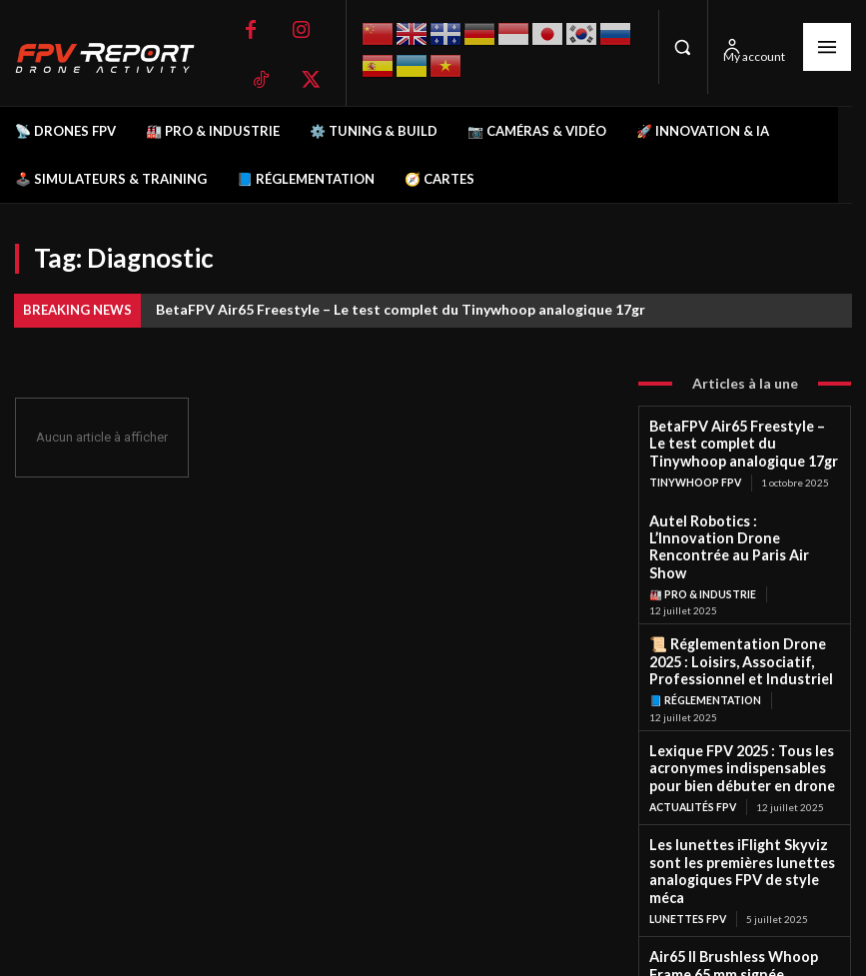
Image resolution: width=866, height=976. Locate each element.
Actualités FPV (692, 758)
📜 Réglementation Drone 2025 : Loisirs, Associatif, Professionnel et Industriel (740, 625)
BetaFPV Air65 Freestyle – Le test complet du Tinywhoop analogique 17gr (400, 309)
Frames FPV (681, 917)
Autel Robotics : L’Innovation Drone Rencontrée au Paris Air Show (733, 526)
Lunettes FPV (687, 844)
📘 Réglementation (704, 659)
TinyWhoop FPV (694, 475)
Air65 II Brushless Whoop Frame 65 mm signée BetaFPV (739, 889)
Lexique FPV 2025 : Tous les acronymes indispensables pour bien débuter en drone (736, 723)
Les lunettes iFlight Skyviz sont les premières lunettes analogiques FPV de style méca (743, 810)
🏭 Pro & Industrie (702, 561)
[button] (683, 47)
